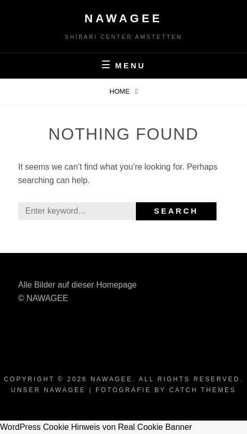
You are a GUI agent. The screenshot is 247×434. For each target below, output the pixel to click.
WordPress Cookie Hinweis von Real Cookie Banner (96, 427)
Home (121, 91)
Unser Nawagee (48, 390)
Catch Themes (202, 390)
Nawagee (124, 18)
